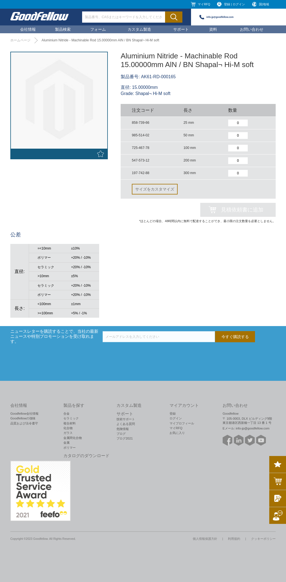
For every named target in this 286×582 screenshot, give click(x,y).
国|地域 (264, 4)
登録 (173, 413)
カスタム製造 (139, 29)
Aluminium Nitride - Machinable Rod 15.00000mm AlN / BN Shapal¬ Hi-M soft (100, 40)
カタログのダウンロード (86, 455)
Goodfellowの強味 (22, 418)
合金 (66, 413)
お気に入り (177, 432)
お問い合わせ (251, 29)
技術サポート (125, 419)
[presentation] (145, 353)
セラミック (71, 418)
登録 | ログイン (234, 4)
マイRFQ (204, 4)
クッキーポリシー (263, 538)
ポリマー (69, 447)
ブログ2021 (124, 438)
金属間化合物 (72, 438)
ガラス (68, 432)
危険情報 (122, 429)
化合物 (68, 428)
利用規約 (234, 538)
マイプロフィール (182, 423)
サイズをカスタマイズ (154, 189)
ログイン (176, 418)
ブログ (121, 433)
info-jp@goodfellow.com (219, 17)
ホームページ (20, 40)
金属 (66, 442)
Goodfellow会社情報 (24, 413)
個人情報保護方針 (205, 538)
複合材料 (69, 423)
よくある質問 (125, 424)
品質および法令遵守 (24, 423)
